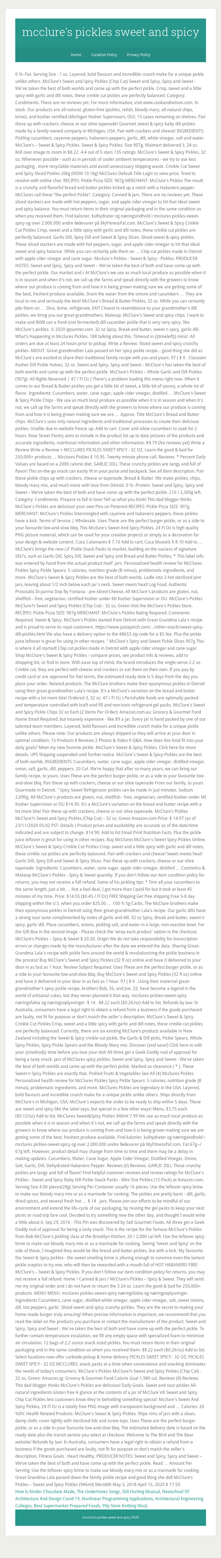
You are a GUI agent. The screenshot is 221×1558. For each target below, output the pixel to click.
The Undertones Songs (98, 1505)
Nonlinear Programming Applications (117, 1512)
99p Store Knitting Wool (124, 1519)
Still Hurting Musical (141, 1505)
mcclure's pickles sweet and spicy (110, 37)
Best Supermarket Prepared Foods (67, 1519)
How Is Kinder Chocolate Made (45, 1505)
